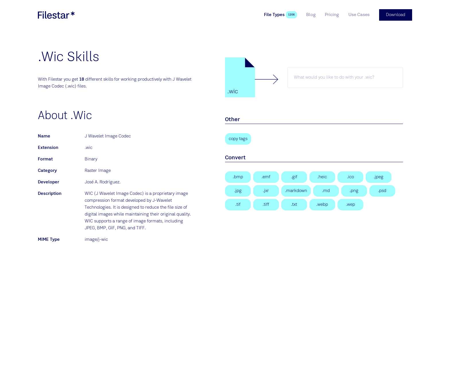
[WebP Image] (322, 204)
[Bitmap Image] (238, 177)
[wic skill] (345, 77)
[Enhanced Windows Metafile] (266, 177)
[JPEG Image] (378, 177)
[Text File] (294, 204)
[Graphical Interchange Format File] (294, 177)
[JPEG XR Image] (266, 191)
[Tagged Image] (238, 204)
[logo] (56, 15)
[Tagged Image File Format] (266, 204)
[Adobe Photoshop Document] (382, 191)
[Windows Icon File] (350, 177)
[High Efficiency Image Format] (322, 177)
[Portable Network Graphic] (354, 191)
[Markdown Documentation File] (296, 191)
